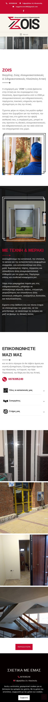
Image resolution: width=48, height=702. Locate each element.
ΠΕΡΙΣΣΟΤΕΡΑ (24, 647)
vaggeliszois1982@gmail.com (27, 6)
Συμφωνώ (24, 698)
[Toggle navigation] (24, 34)
